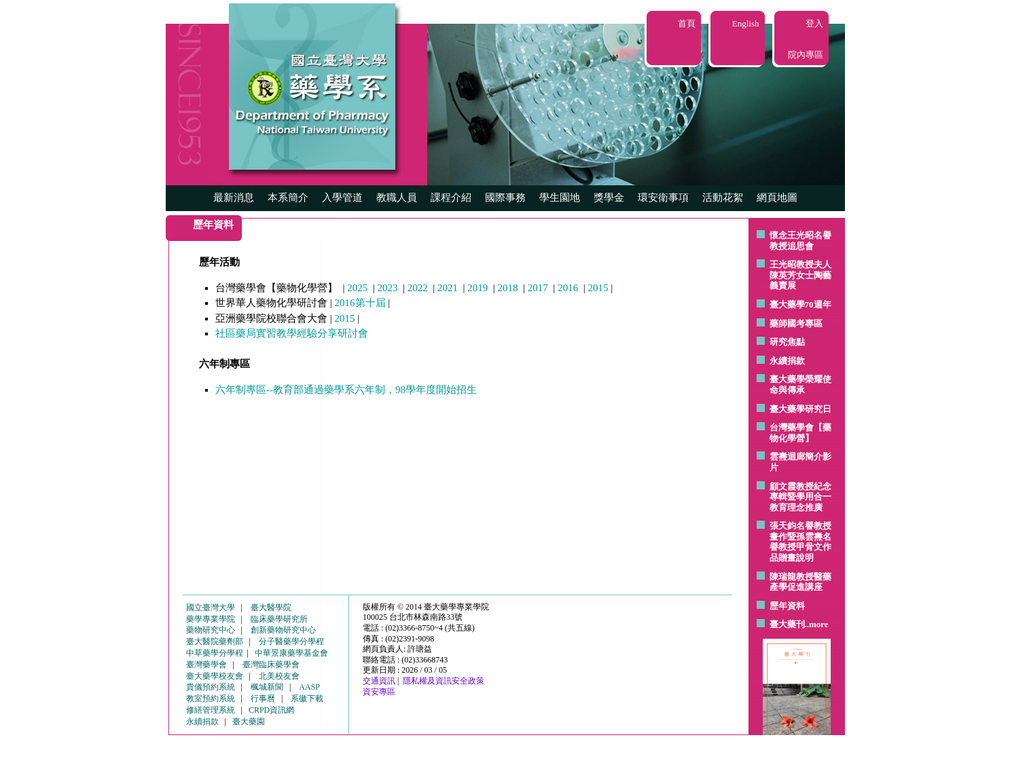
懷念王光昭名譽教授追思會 (800, 240)
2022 (418, 287)
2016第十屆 (360, 302)
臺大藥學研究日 (800, 409)
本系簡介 (288, 197)
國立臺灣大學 (210, 607)
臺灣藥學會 (206, 664)
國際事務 (505, 197)
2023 (388, 287)
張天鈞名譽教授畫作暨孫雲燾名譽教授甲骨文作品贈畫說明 (800, 542)
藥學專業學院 (210, 619)
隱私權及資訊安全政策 (443, 681)
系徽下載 (307, 698)
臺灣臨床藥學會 (271, 664)
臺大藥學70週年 (800, 304)
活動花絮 (722, 197)
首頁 (687, 23)
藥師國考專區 (796, 323)
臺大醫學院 (271, 607)
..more (817, 624)
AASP (309, 687)
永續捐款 (787, 361)
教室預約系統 (210, 698)
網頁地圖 (777, 197)
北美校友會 (279, 676)
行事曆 (263, 698)
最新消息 (233, 197)
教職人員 (396, 197)
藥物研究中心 (210, 630)
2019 (477, 287)
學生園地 (559, 197)
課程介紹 (451, 197)
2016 (568, 287)
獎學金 (609, 197)
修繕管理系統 (210, 710)
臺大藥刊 (787, 624)
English (745, 23)
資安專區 (379, 691)
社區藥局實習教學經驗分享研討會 (291, 333)
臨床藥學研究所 (279, 619)
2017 (538, 287)
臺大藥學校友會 (214, 676)
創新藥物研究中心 (283, 630)
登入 (814, 23)
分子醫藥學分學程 (291, 641)
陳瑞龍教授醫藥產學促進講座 (800, 582)
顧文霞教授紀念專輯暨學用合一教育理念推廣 (800, 496)
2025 (357, 287)
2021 (447, 287)
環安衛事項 (663, 197)
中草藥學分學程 (214, 653)
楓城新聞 (267, 687)
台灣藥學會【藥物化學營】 (800, 432)
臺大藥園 (248, 721)
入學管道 (342, 197)
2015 (598, 287)
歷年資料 (787, 606)
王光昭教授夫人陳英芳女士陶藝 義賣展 (800, 275)
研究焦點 (787, 342)
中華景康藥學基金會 (291, 653)
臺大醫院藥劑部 (214, 641)
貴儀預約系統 (210, 687)
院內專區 (805, 55)
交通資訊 (379, 681)
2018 (508, 287)
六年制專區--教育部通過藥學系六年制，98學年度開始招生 (346, 389)
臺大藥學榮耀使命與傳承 (800, 384)
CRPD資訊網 (271, 710)
